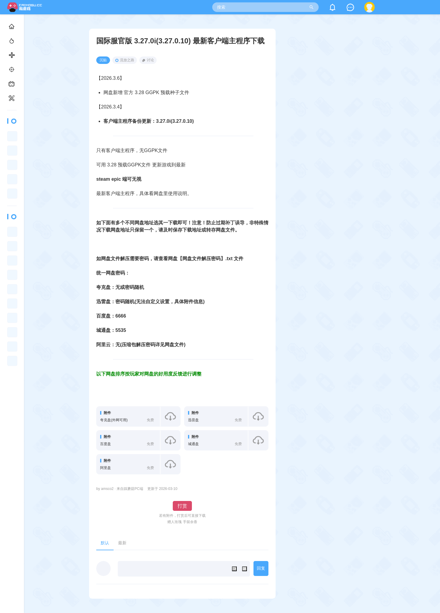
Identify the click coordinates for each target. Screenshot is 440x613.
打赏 (182, 505)
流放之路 (124, 60)
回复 (261, 568)
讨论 (148, 60)
